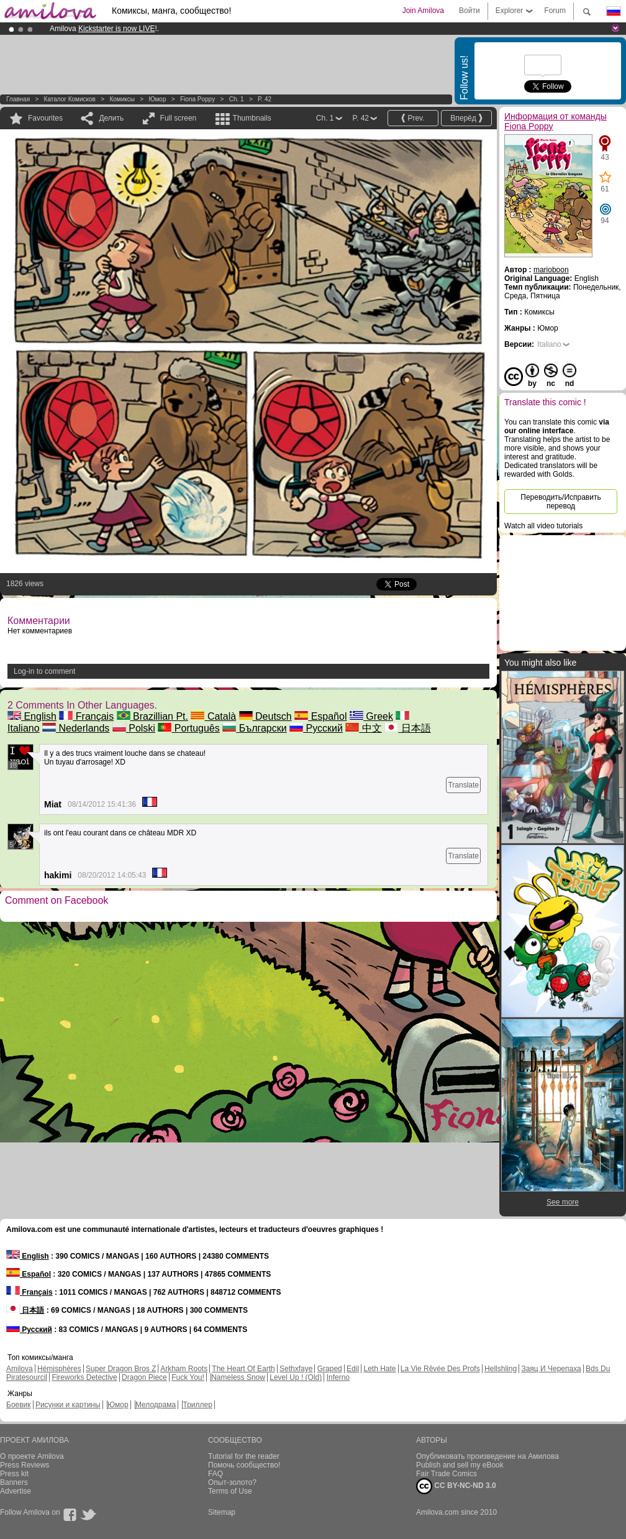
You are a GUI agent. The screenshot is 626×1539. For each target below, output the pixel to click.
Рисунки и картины (68, 1404)
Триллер (197, 1404)
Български (254, 728)
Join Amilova (423, 10)
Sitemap (221, 1512)
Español (320, 716)
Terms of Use (230, 1491)
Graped (329, 1368)
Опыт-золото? (232, 1482)
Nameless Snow (238, 1377)
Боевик (18, 1404)
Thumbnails (252, 118)
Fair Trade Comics (446, 1473)
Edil (353, 1368)
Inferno (338, 1377)
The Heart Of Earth (243, 1368)
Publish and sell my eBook (460, 1465)
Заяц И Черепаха (551, 1368)
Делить (111, 118)
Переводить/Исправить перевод (560, 501)
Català (213, 716)
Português (188, 728)
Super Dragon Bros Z (121, 1368)
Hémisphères (59, 1368)
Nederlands (75, 728)
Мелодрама (155, 1404)
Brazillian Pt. (152, 716)
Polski (133, 728)
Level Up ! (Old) (296, 1377)
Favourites (45, 118)
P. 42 (264, 99)
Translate (463, 785)
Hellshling (500, 1368)
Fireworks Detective (84, 1377)
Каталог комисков (70, 99)
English (32, 716)
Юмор (157, 99)
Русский (316, 728)
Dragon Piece (144, 1377)
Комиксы (122, 99)
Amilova (19, 1368)
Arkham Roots (183, 1368)
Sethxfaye (295, 1368)
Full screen (178, 118)
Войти (469, 10)
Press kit (14, 1473)
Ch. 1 (236, 99)
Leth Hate (379, 1368)
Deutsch (265, 716)
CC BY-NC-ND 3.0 (456, 1486)
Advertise (15, 1491)
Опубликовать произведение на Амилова (487, 1456)
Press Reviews (24, 1465)
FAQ (215, 1473)
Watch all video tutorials (543, 525)
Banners (14, 1482)
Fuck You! (187, 1377)
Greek (371, 716)
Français (86, 716)
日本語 (407, 728)
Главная (18, 99)
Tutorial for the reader (243, 1456)
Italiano (549, 344)
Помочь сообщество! (244, 1465)
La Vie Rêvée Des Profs (440, 1368)
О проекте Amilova (32, 1456)
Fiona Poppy (197, 99)
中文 (363, 728)
